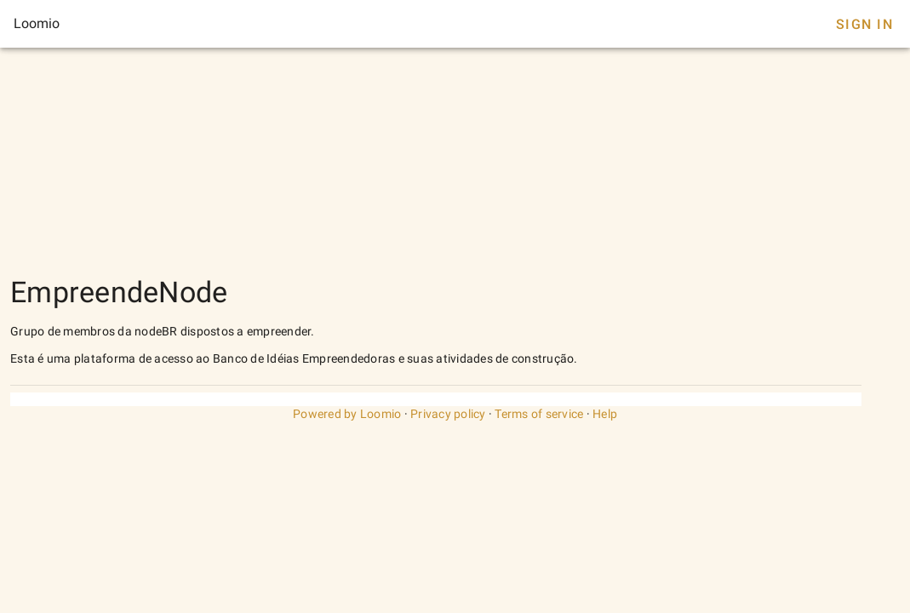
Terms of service (539, 414)
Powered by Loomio (347, 414)
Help (604, 414)
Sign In (864, 24)
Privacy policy (448, 414)
